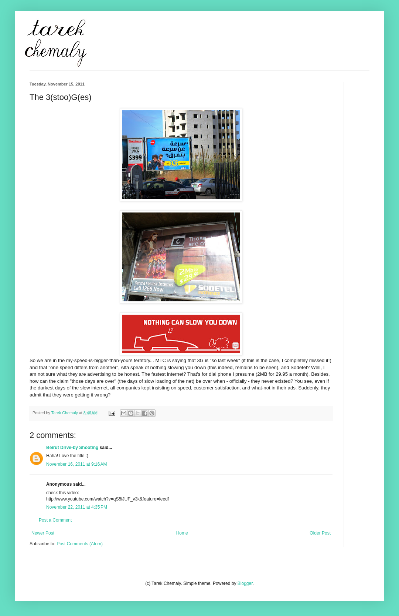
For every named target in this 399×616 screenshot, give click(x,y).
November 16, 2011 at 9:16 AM (76, 464)
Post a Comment (55, 520)
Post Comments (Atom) (80, 543)
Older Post (320, 533)
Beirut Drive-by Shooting (72, 447)
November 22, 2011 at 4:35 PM (76, 507)
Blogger (245, 583)
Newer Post (42, 533)
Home (182, 533)
